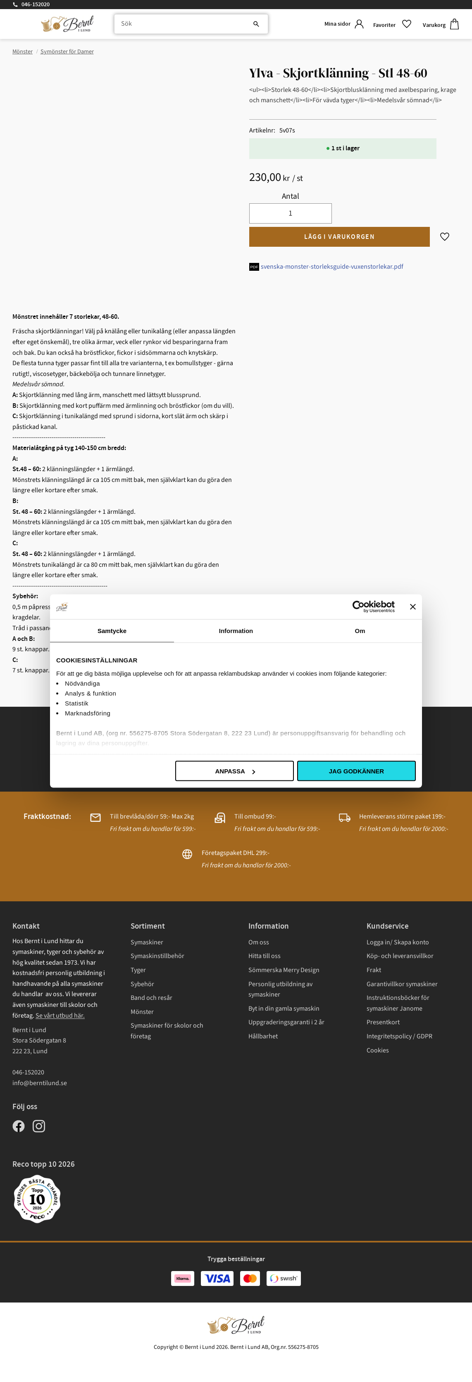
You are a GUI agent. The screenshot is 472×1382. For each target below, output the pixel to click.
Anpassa (235, 771)
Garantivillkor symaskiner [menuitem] (402, 984)
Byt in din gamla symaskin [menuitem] (283, 1008)
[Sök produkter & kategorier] (188, 24)
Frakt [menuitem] (374, 970)
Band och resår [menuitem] (151, 997)
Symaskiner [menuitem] (147, 942)
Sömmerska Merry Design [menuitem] (283, 970)
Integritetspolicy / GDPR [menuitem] (399, 1036)
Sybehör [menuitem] (142, 984)
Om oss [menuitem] (258, 942)
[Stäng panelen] (413, 607)
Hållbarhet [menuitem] (263, 1036)
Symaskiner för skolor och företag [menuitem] (167, 1031)
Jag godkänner (356, 771)
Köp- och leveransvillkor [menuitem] (400, 956)
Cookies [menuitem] (378, 1050)
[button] (391, 24)
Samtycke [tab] (112, 630)
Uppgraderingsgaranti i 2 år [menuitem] (286, 1022)
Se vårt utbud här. (60, 1015)
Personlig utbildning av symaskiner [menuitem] (280, 989)
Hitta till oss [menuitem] (264, 956)
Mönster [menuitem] (142, 1011)
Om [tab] (360, 630)
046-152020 (35, 4)
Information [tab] (236, 630)
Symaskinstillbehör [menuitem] (157, 956)
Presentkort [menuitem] (383, 1022)
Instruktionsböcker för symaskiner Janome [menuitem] (398, 1003)
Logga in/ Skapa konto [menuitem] (398, 942)
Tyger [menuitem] (138, 970)
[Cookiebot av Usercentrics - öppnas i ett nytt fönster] (358, 607)
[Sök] (248, 24)
